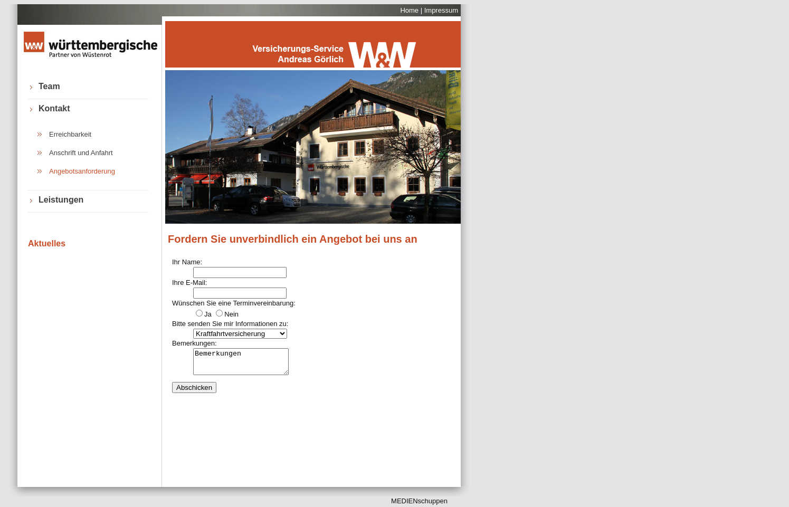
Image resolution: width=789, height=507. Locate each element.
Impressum (441, 10)
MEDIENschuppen (419, 501)
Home (409, 10)
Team (49, 86)
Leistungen (61, 199)
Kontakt (54, 108)
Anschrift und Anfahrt (81, 153)
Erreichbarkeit (70, 134)
